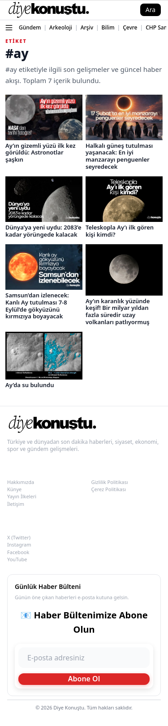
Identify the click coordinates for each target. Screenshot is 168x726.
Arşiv (87, 27)
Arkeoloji (60, 27)
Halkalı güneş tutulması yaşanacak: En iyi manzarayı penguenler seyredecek (119, 156)
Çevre (130, 27)
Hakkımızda (20, 482)
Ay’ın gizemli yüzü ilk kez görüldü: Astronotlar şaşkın (40, 152)
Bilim (108, 27)
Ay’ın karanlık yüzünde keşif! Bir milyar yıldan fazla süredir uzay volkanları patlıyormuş (118, 311)
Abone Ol (84, 679)
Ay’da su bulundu (29, 385)
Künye (14, 489)
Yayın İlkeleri (21, 496)
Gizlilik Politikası (109, 482)
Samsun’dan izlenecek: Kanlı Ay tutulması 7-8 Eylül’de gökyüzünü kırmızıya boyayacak (37, 305)
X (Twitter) (18, 537)
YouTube (17, 559)
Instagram (19, 544)
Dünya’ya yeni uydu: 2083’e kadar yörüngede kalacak (43, 230)
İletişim (15, 504)
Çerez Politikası (108, 489)
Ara (150, 9)
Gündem (30, 27)
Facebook (18, 552)
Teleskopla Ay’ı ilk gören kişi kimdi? (120, 230)
